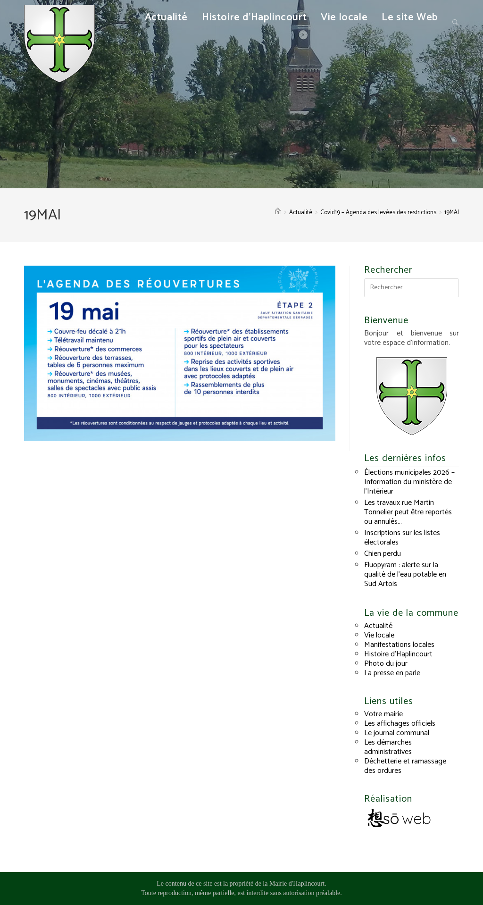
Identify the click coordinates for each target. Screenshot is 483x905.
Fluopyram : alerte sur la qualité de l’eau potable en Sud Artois (405, 574)
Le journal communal (396, 733)
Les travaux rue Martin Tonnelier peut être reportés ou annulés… (408, 512)
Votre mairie (383, 714)
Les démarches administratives (388, 747)
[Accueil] (278, 213)
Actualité (378, 626)
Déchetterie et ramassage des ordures (405, 766)
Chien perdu (382, 553)
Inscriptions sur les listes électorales (402, 538)
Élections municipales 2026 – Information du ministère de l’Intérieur (409, 482)
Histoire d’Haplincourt (398, 654)
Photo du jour (386, 663)
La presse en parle (392, 673)
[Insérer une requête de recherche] (411, 287)
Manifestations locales (399, 644)
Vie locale (379, 635)
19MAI (451, 213)
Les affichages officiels (399, 723)
